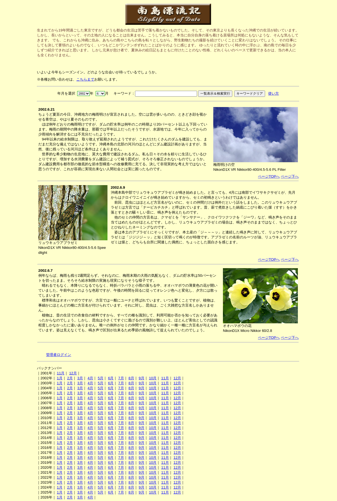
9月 (141, 378)
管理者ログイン (58, 355)
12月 (73, 373)
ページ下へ (290, 176)
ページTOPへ (269, 176)
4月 (90, 378)
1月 (59, 378)
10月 (153, 378)
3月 (80, 378)
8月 (131, 378)
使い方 (273, 93)
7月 (121, 378)
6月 (111, 378)
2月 (69, 378)
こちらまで (85, 79)
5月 (100, 378)
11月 (60, 373)
